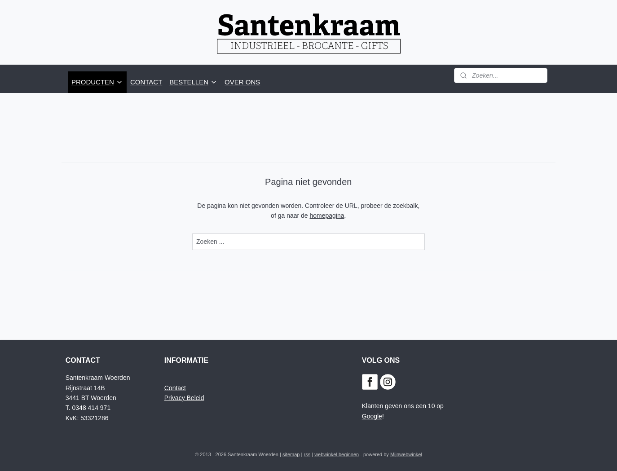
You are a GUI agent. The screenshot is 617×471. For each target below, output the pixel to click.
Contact (175, 388)
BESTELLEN (193, 82)
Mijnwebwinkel (406, 454)
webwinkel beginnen (336, 454)
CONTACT (146, 82)
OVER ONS (242, 82)
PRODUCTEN (97, 82)
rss (307, 454)
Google (372, 416)
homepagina (327, 215)
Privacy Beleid (184, 397)
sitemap (291, 454)
